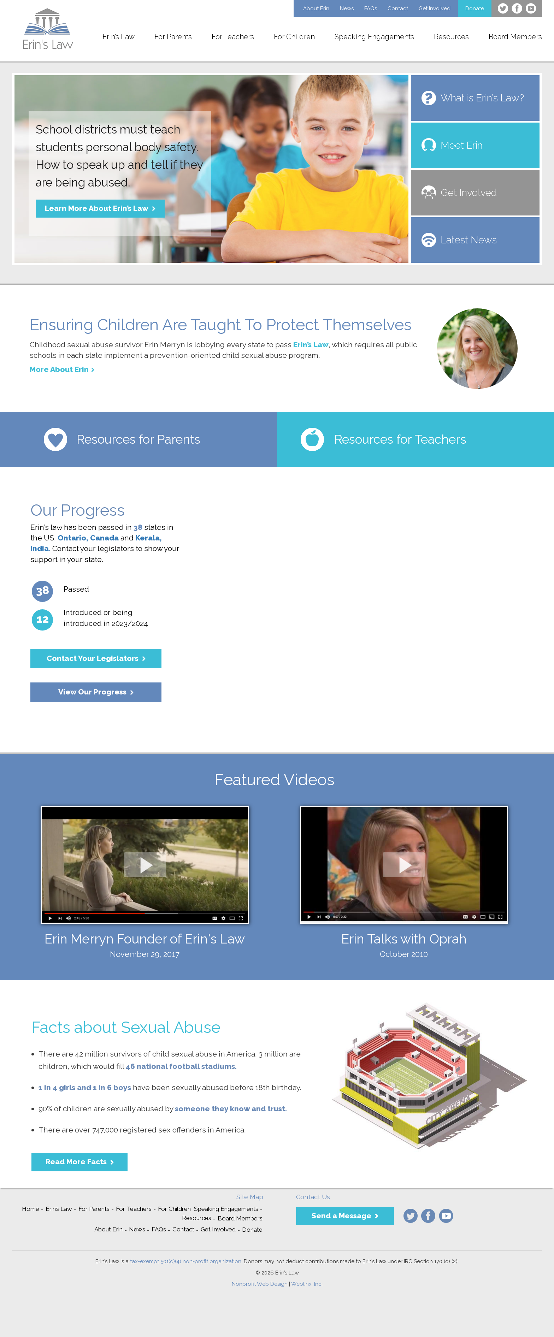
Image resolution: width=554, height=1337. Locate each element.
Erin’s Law (118, 36)
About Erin (316, 8)
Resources (451, 36)
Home (30, 1208)
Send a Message (341, 1215)
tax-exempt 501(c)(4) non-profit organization (185, 1261)
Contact (398, 8)
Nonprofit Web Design (260, 1284)
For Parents (173, 36)
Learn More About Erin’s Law (96, 208)
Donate (474, 8)
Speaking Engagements (374, 36)
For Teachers (233, 36)
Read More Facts (76, 1161)
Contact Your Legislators (92, 658)
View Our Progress (92, 691)
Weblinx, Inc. (307, 1284)
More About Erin (59, 369)
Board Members (515, 36)
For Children (294, 36)
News (347, 8)
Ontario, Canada (88, 537)
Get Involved (434, 8)
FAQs (370, 8)
